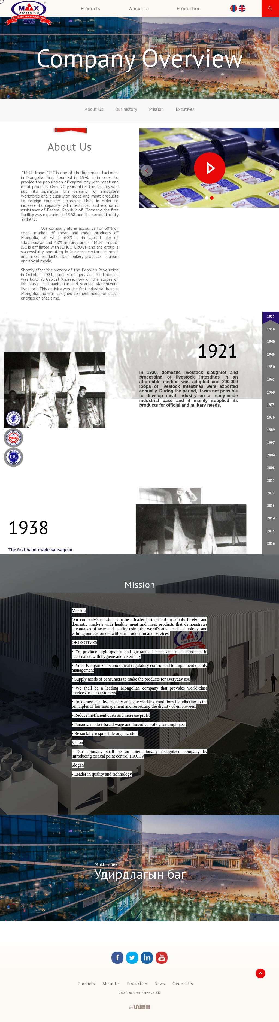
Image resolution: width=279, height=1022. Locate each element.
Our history (126, 109)
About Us (139, 8)
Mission (156, 109)
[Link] (132, 962)
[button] (270, 8)
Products (91, 8)
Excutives (185, 109)
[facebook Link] (117, 962)
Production (189, 8)
